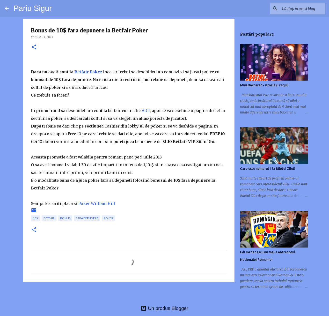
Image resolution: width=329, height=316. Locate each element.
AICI (146, 110)
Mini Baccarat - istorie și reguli (264, 85)
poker (108, 218)
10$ (35, 218)
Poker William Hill (96, 203)
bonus (65, 218)
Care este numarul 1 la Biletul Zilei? (267, 169)
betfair (49, 218)
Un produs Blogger (164, 308)
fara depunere (87, 218)
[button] (34, 47)
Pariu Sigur (33, 8)
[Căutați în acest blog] (299, 8)
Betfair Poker (88, 71)
